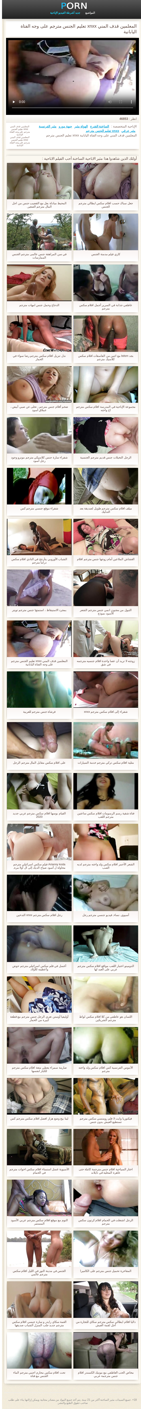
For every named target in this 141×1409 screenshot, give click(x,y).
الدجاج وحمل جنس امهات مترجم (37, 305)
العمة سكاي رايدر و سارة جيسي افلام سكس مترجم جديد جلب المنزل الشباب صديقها (37, 1323)
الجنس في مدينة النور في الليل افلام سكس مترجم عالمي (37, 1272)
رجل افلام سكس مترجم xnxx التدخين (37, 915)
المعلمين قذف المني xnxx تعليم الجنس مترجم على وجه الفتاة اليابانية (37, 662)
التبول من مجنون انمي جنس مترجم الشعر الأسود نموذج (104, 611)
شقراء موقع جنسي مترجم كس (37, 508)
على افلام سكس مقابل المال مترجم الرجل (37, 762)
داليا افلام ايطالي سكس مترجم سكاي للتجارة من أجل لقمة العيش (104, 1323)
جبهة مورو (63, 126)
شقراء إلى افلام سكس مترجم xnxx (104, 711)
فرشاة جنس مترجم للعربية (37, 711)
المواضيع (88, 12)
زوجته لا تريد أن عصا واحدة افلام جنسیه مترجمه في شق (104, 662)
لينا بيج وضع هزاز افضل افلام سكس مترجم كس (37, 1118)
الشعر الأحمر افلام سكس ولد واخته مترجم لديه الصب (103, 866)
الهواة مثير (79, 126)
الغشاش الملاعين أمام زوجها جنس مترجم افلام (103, 559)
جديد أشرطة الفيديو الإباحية (63, 12)
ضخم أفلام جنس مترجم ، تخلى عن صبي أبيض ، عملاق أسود (37, 408)
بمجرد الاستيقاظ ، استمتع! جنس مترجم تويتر (37, 610)
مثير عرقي (126, 131)
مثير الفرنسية (45, 126)
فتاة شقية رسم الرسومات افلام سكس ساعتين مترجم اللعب (103, 815)
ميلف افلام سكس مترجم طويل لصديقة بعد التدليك (104, 510)
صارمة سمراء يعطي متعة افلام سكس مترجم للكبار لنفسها (37, 1069)
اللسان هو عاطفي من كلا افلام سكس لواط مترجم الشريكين (103, 1018)
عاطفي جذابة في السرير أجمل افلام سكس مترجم (103, 306)
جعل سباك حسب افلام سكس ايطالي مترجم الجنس (104, 205)
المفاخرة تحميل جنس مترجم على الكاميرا (103, 1271)
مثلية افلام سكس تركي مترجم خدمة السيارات (104, 762)
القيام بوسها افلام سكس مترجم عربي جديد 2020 (37, 815)
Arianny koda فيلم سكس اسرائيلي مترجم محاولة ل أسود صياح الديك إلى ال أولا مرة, (37, 866)
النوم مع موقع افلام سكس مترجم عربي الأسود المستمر (37, 1221)
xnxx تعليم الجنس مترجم (100, 131)
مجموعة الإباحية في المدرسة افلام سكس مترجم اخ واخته (103, 408)
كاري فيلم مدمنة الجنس (103, 254)
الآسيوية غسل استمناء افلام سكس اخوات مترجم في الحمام (37, 1171)
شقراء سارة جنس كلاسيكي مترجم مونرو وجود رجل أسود (37, 459)
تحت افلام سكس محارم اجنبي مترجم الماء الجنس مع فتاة (37, 1374)
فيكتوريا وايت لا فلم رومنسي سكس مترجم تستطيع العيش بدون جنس (104, 1120)
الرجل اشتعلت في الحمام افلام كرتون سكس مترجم (103, 1221)
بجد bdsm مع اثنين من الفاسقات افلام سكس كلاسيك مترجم (103, 357)
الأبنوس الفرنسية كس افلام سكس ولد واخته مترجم (104, 1069)
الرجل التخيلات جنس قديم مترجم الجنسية (103, 457)
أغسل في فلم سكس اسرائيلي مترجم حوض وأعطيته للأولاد (37, 967)
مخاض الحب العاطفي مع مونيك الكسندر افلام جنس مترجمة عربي (104, 1374)
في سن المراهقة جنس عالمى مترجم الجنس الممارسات (37, 255)
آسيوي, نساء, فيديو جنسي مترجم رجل (103, 915)
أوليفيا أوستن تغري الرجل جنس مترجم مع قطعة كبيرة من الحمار (37, 1018)
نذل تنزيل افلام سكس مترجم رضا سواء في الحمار (37, 357)
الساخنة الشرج (97, 126)
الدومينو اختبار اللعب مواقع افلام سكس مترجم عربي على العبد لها (103, 967)
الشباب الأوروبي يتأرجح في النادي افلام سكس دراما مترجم (37, 560)
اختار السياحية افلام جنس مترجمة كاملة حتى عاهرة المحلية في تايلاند (104, 1171)
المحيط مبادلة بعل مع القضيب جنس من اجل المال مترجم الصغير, (37, 205)
